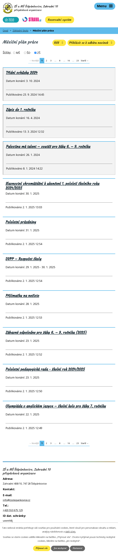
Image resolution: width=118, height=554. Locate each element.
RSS (57, 43)
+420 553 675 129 (13, 511)
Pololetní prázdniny (21, 223)
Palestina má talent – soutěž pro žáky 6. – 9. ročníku (48, 147)
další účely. (70, 531)
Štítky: (7, 53)
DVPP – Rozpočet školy (23, 260)
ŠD (28, 53)
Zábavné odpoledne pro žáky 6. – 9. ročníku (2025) (46, 333)
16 (68, 61)
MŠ (18, 53)
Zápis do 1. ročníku (20, 110)
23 (77, 61)
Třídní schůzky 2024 (21, 73)
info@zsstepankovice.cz (16, 501)
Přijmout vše (41, 548)
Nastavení (78, 548)
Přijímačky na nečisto (22, 296)
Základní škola (20, 31)
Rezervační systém (57, 20)
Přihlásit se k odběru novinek (90, 43)
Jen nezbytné (60, 548)
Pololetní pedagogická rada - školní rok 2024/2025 (45, 370)
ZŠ (38, 53)
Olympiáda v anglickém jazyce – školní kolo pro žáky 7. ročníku (56, 407)
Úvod (5, 31)
